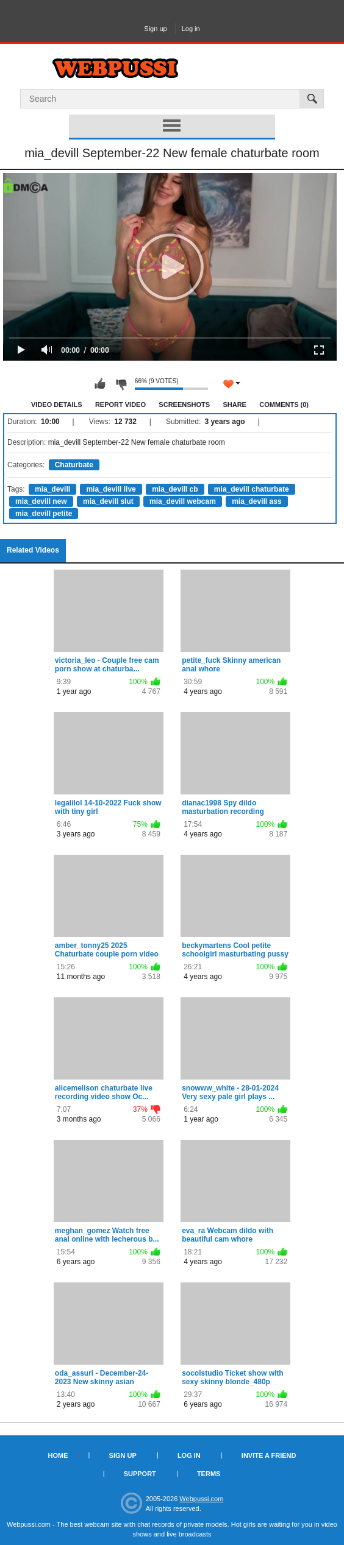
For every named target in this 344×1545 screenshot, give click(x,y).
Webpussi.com (201, 1498)
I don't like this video (120, 384)
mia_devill (52, 489)
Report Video (120, 404)
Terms (209, 1473)
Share (234, 404)
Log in (191, 28)
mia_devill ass (256, 501)
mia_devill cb (175, 489)
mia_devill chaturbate (251, 489)
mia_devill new (41, 501)
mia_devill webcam (182, 501)
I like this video (100, 384)
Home (58, 1455)
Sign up (155, 28)
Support (140, 1473)
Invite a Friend (269, 1455)
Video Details (56, 404)
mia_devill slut (108, 501)
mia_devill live (110, 489)
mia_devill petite (43, 513)
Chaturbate (74, 465)
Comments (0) (284, 404)
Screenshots (184, 404)
